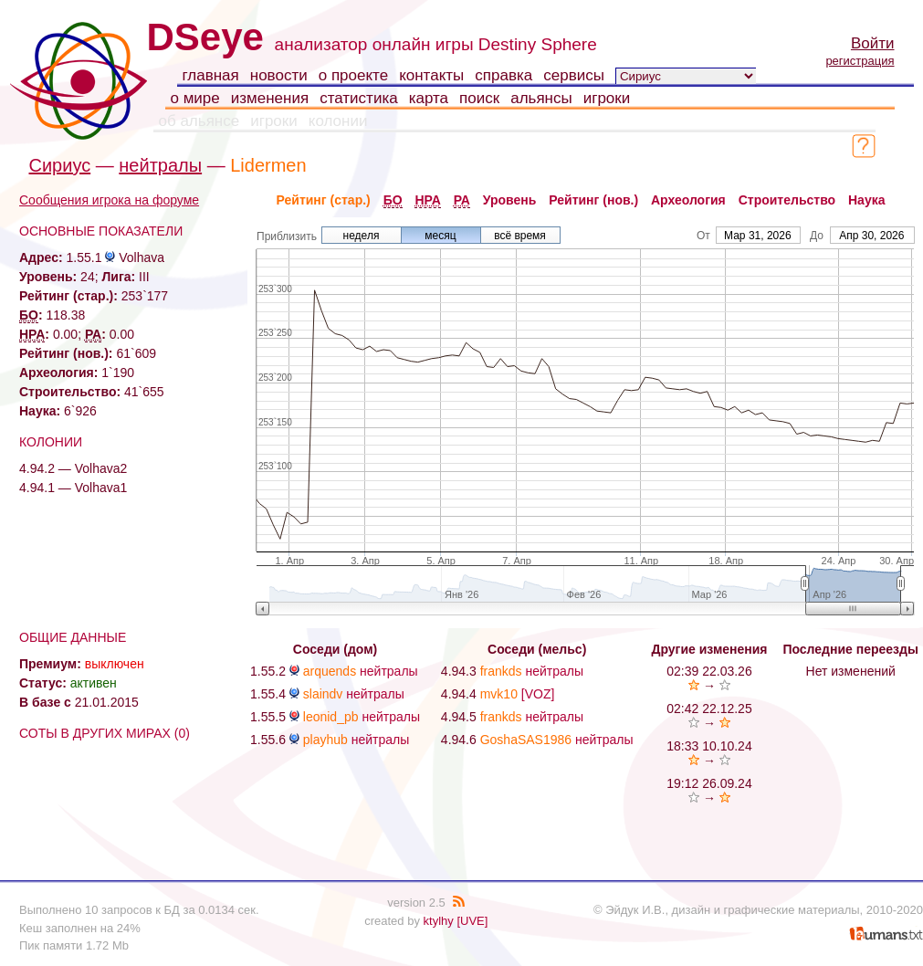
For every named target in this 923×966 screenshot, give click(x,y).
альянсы (541, 98)
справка (503, 75)
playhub (325, 739)
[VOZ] (538, 694)
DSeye (205, 37)
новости (279, 75)
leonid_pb (331, 716)
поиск (479, 98)
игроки (607, 98)
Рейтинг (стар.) (324, 200)
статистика (359, 98)
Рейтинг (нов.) (593, 200)
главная (211, 75)
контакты (431, 75)
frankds (501, 671)
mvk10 (499, 694)
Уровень (510, 200)
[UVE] (472, 921)
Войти (873, 43)
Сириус (60, 165)
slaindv (323, 694)
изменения (270, 98)
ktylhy (439, 921)
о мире (195, 98)
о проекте (353, 75)
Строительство (787, 200)
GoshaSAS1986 (526, 739)
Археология (688, 200)
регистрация (859, 61)
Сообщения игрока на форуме (109, 200)
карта (428, 98)
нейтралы (160, 165)
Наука (866, 200)
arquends (329, 671)
